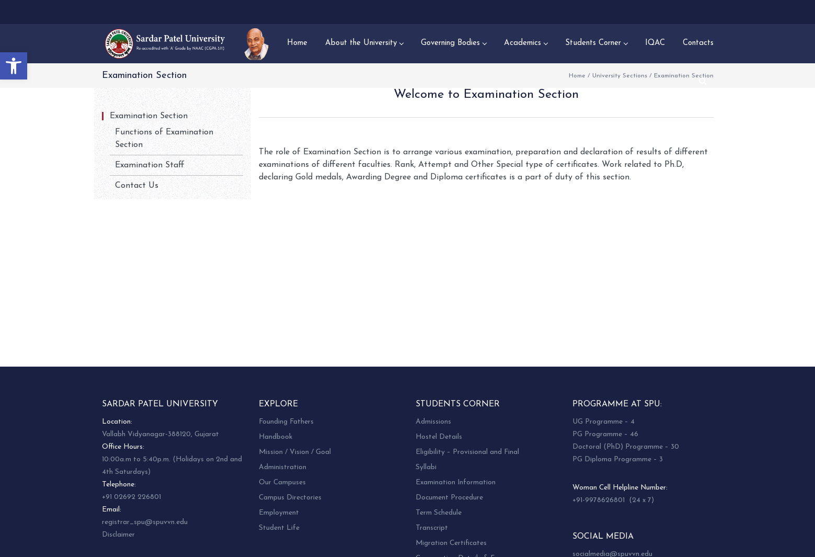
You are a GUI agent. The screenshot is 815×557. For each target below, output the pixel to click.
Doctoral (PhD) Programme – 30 (625, 447)
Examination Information (456, 482)
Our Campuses (282, 482)
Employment (279, 512)
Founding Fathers (286, 421)
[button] (13, 65)
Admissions (433, 421)
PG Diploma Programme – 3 (617, 459)
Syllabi (426, 467)
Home (577, 76)
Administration (282, 467)
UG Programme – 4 (603, 421)
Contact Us (136, 185)
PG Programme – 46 (605, 434)
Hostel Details (439, 437)
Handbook (275, 437)
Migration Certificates (451, 543)
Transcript (432, 528)
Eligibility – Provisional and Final (467, 452)
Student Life (279, 528)
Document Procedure (449, 497)
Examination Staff (150, 165)
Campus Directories (290, 497)
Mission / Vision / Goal (295, 452)
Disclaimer (118, 534)
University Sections (619, 76)
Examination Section (149, 116)
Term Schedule (439, 512)
